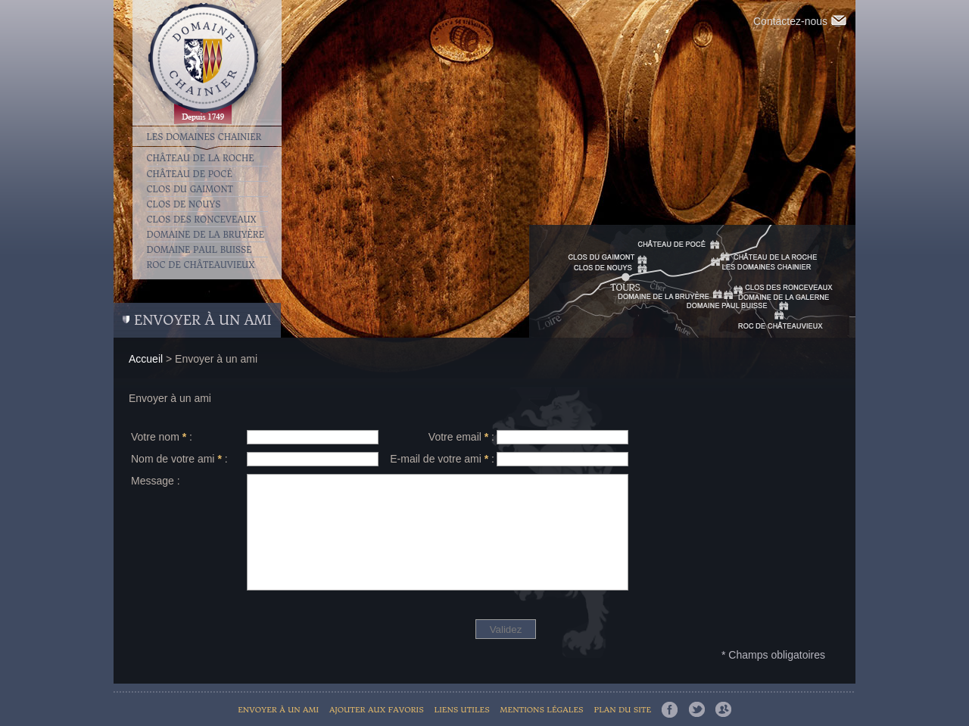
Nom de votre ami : (179, 459)
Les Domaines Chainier (204, 136)
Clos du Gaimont (190, 189)
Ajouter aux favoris (376, 710)
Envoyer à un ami (278, 710)
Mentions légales (542, 710)
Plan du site (622, 710)
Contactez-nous (799, 21)
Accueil (146, 359)
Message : (155, 481)
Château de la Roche (200, 158)
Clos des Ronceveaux (202, 219)
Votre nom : (161, 437)
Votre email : (461, 437)
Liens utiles (462, 710)
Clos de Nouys (184, 204)
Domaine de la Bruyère (206, 234)
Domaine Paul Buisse (199, 250)
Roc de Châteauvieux (201, 265)
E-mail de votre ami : (442, 459)
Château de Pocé (189, 174)
